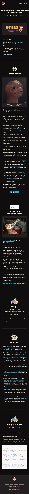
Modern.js (19, 128)
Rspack (24, 160)
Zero (5, 357)
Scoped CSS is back (22, 365)
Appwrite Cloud (8, 241)
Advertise (11, 484)
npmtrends (16, 484)
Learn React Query (12, 486)
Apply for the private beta (9, 283)
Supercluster (7, 389)
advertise (20, 3)
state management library (16, 166)
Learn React (21, 484)
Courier (18, 309)
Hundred (15, 352)
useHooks (18, 486)
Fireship (18, 489)
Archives (7, 484)
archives (25, 3)
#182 (10, 54)
